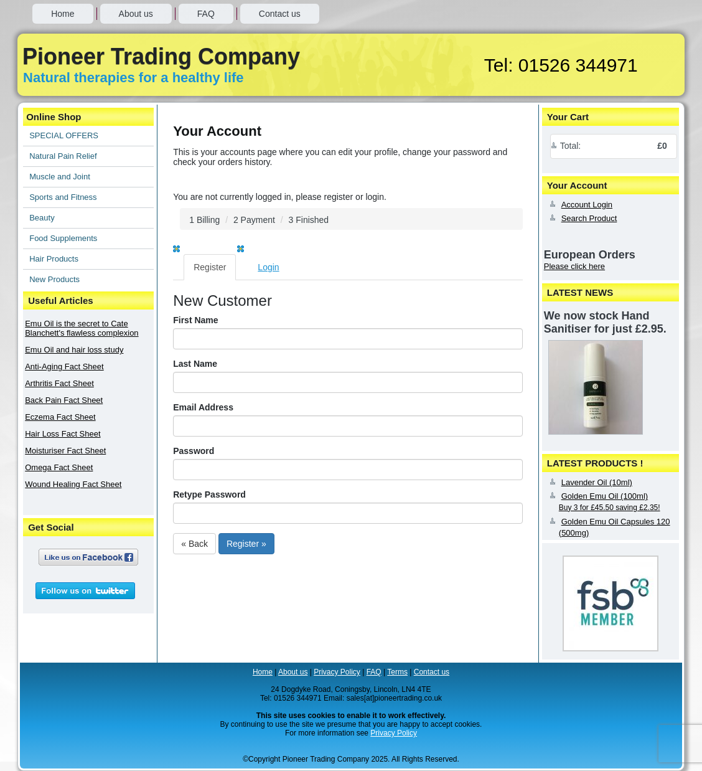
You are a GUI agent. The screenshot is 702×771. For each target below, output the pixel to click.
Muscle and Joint (59, 176)
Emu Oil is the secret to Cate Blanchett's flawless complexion (81, 328)
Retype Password (209, 494)
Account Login (586, 204)
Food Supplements (63, 238)
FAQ (206, 14)
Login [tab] (268, 267)
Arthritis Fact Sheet (59, 383)
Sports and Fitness (62, 197)
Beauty (41, 217)
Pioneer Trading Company (161, 56)
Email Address (203, 407)
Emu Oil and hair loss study (74, 349)
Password (193, 451)
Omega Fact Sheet (59, 467)
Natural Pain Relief (62, 156)
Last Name (195, 364)
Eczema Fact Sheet (60, 417)
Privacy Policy (337, 672)
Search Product (589, 218)
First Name (195, 320)
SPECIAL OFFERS (63, 135)
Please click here (574, 266)
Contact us (280, 14)
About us (136, 14)
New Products (54, 279)
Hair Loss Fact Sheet (62, 433)
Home (62, 14)
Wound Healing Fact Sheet (73, 484)
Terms (397, 672)
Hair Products (53, 258)
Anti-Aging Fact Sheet (64, 366)
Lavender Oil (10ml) (596, 482)
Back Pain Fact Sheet (64, 400)
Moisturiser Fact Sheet (65, 450)
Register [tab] (210, 267)
